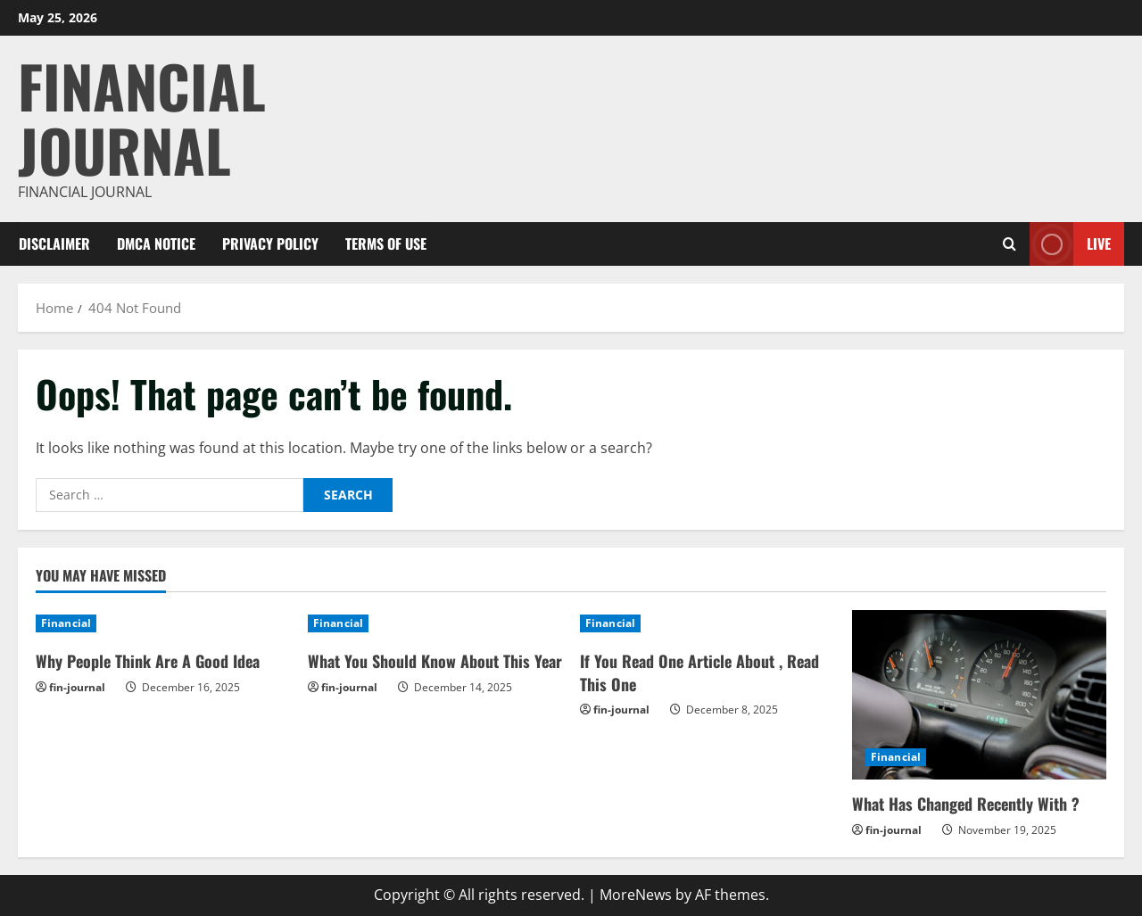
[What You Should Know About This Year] (435, 623)
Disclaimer (54, 243)
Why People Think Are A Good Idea (148, 661)
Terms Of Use (385, 243)
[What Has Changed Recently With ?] (979, 695)
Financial (66, 623)
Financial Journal (142, 117)
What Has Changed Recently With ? (966, 803)
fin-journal (77, 687)
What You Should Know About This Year (435, 661)
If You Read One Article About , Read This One (699, 672)
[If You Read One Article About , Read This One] (707, 623)
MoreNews (636, 894)
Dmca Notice (156, 243)
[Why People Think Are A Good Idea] (163, 623)
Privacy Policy (270, 243)
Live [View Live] (1070, 244)
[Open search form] (1009, 244)
